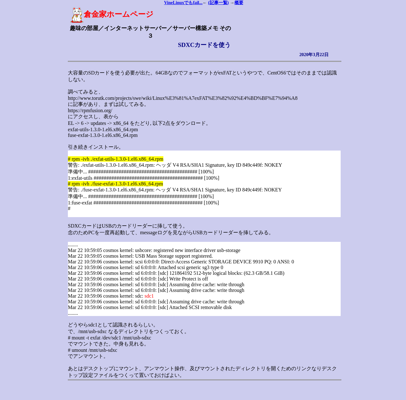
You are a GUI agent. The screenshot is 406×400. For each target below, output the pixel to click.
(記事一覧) (218, 2)
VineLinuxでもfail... (183, 2)
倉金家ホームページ (112, 14)
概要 (238, 2)
